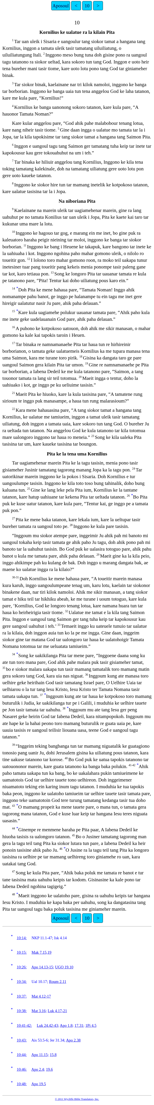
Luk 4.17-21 (57, 1011)
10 (87, 5)
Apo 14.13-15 (42, 967)
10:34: (22, 981)
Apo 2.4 (37, 1069)
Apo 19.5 (38, 1084)
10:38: (22, 1011)
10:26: (22, 967)
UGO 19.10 (64, 967)
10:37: (22, 996)
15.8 (53, 1054)
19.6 (49, 1069)
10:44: (22, 1054)
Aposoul (61, 5)
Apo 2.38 (73, 1040)
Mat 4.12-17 (41, 996)
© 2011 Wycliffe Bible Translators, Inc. (77, 1099)
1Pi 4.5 (90, 1025)
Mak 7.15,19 (41, 952)
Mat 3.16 (39, 1011)
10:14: (22, 938)
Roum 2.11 (57, 981)
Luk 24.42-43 (47, 1025)
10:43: (22, 1040)
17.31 (78, 1025)
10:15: (22, 952)
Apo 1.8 (66, 1025)
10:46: (22, 1069)
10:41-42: (24, 1025)
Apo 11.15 (39, 1054)
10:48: (22, 1084)
